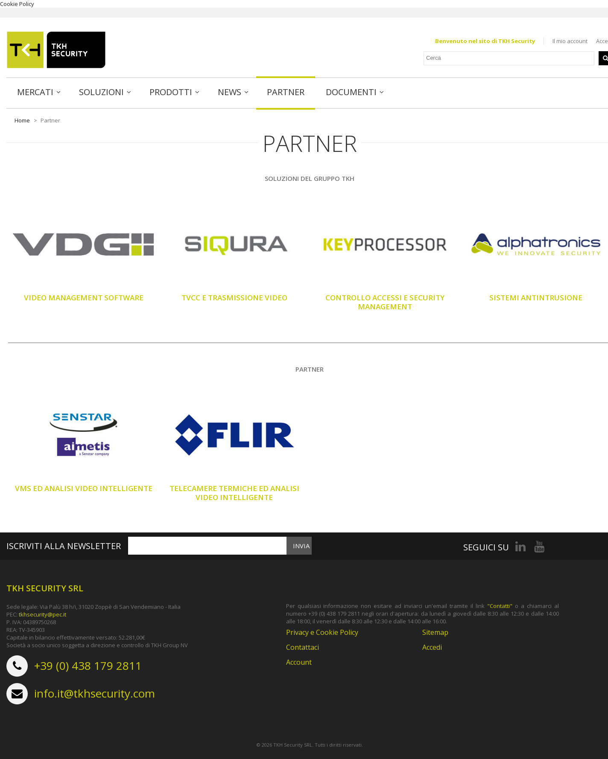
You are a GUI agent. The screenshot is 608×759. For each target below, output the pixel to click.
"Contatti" (499, 606)
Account (299, 662)
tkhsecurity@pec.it (42, 614)
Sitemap (435, 632)
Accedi (432, 647)
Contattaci (302, 647)
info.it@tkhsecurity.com (94, 693)
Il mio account (570, 41)
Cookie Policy (17, 4)
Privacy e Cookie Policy (322, 632)
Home (22, 120)
